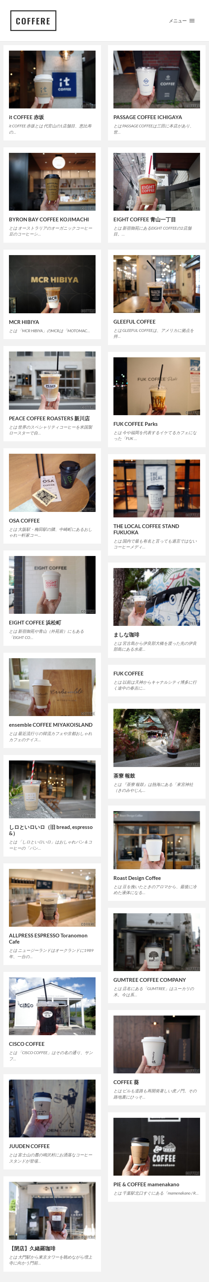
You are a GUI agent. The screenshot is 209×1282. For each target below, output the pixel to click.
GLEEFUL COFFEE (134, 321)
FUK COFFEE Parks (135, 424)
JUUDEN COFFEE (29, 1146)
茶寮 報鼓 (124, 776)
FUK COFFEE (128, 673)
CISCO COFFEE (27, 1044)
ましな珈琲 (126, 634)
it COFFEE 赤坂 (26, 117)
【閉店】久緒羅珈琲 (32, 1248)
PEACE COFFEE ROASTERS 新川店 (49, 418)
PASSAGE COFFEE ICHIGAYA (147, 117)
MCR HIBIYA (24, 322)
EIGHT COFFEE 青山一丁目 (144, 219)
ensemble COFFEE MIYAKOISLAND (50, 725)
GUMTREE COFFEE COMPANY (149, 980)
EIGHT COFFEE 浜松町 (35, 622)
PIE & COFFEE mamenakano (146, 1184)
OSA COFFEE (24, 520)
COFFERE (33, 20)
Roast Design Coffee (137, 878)
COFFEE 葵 (126, 1082)
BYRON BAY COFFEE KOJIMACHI (49, 219)
